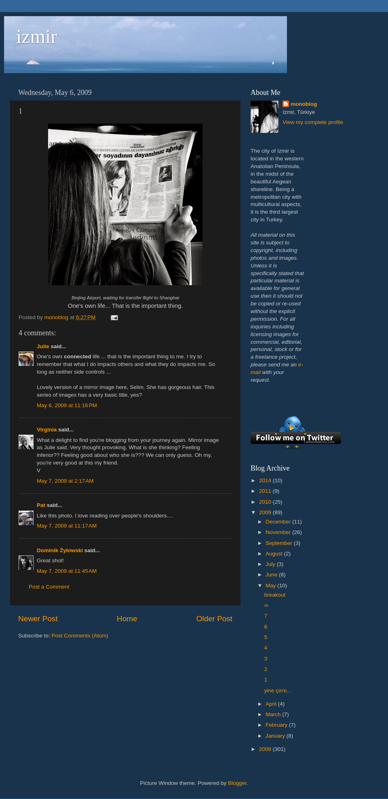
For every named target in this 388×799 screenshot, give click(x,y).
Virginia (47, 430)
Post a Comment (49, 587)
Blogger (237, 783)
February (277, 725)
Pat (41, 505)
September (280, 543)
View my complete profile (313, 122)
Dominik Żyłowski (60, 550)
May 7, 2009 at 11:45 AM (67, 571)
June (272, 575)
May (271, 585)
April (272, 704)
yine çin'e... (277, 691)
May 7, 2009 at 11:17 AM (67, 526)
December (279, 522)
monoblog (304, 104)
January (276, 736)
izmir (36, 36)
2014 (266, 480)
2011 (266, 491)
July (271, 564)
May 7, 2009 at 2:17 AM (65, 481)
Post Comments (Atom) (80, 636)
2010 (266, 502)
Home (127, 618)
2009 (266, 512)
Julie (43, 346)
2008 (266, 749)
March (274, 714)
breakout (275, 595)
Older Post (214, 618)
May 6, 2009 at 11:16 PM (67, 405)
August (275, 554)
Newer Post (38, 618)
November (279, 532)
